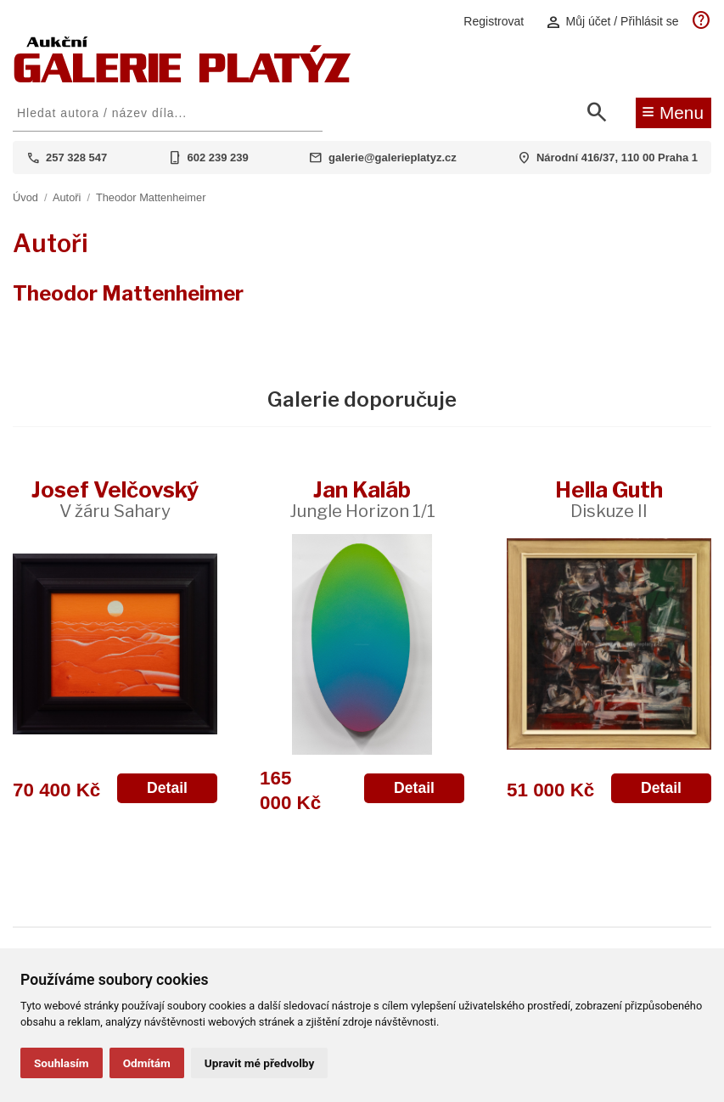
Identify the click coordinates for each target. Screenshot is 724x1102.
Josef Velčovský (115, 498)
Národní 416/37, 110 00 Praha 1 (617, 157)
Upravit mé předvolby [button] (259, 1063)
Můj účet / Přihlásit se (612, 21)
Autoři (67, 197)
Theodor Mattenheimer (150, 197)
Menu (673, 111)
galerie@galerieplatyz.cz (392, 157)
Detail (167, 787)
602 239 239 (218, 157)
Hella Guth (609, 498)
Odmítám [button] (147, 1063)
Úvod (25, 197)
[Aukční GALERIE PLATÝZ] (182, 78)
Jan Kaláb (362, 498)
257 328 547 (76, 157)
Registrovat (493, 21)
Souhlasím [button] (61, 1063)
